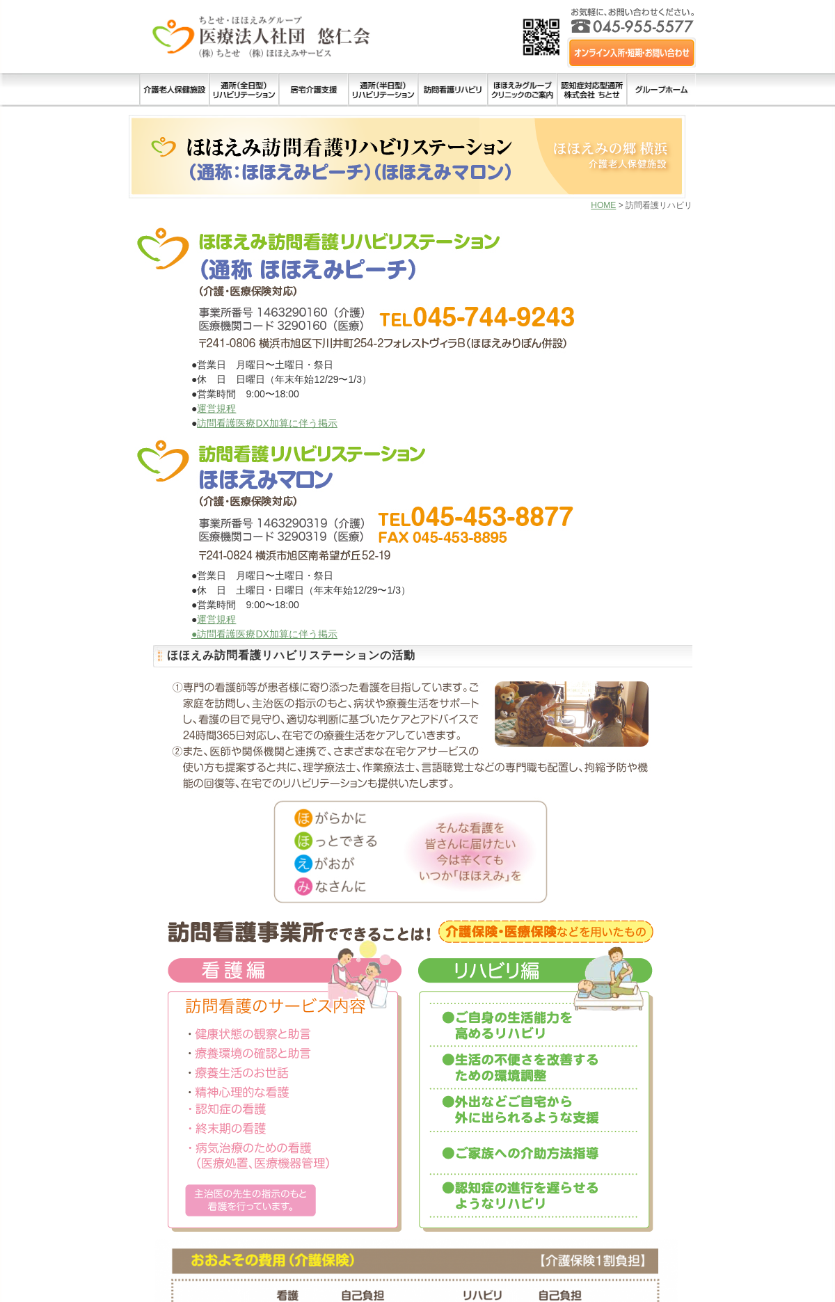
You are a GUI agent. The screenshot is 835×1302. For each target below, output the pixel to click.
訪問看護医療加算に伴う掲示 (267, 423)
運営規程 (216, 408)
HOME (603, 205)
